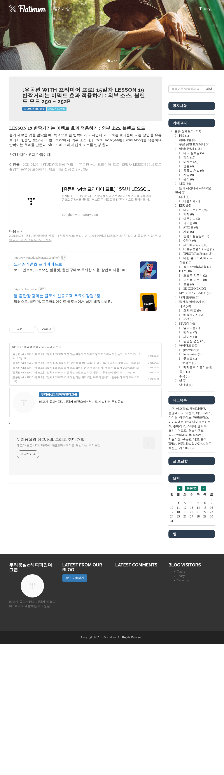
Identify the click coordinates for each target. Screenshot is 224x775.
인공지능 (184, 574)
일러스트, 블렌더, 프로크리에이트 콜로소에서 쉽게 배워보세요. (63, 363)
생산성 (185, 516)
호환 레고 (192, 441)
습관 (183, 328)
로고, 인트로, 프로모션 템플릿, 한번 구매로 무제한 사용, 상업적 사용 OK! (70, 331)
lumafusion (192, 485)
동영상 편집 (31, 408)
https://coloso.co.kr (25, 350)
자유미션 (174, 570)
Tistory (203, 7)
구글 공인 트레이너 (193, 275)
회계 (188, 345)
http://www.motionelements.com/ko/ (36, 318)
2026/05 (192, 619)
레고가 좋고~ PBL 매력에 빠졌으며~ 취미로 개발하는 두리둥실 (58, 506)
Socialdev (110, 768)
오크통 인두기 (195, 406)
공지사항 (62, 9)
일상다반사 (190, 280)
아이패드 (187, 476)
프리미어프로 (177, 561)
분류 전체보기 (187, 262)
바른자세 (191, 332)
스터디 (191, 557)
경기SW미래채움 (197, 398)
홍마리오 (179, 557)
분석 (204, 570)
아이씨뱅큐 (176, 553)
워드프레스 (203, 544)
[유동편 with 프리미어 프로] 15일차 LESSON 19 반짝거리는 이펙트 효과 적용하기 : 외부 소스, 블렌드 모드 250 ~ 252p (83, 95)
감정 (189, 288)
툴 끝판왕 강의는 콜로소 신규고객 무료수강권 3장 (57, 357)
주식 (183, 507)
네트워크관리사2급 (198, 380)
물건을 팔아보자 (192, 433)
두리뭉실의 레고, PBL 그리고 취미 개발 (51, 500)
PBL (183, 266)
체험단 (173, 579)
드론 (188, 415)
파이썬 (190, 354)
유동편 (186, 570)
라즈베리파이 (195, 376)
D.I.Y (185, 402)
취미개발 (187, 271)
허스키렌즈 (196, 561)
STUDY (16, 408)
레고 (184, 437)
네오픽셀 (182, 540)
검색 (209, 220)
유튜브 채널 (193, 301)
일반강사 (198, 574)
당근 (208, 574)
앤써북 (202, 557)
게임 (188, 306)
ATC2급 (190, 358)
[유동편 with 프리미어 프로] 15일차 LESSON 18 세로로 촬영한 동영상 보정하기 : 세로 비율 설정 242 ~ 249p (73, 428)
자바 (188, 363)
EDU (184, 336)
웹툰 (188, 297)
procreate (191, 481)
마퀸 (171, 540)
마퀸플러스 (200, 548)
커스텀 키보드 (195, 411)
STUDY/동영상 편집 (34, 109)
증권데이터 (176, 544)
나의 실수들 (193, 284)
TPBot (172, 574)
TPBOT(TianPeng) (198, 385)
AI (182, 511)
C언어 (189, 371)
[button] (17, 35)
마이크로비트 (195, 341)
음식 (188, 310)
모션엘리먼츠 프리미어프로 (38, 325)
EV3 (188, 450)
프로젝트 (187, 494)
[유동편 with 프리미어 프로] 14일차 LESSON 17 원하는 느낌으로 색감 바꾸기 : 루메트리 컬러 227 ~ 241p (71, 433)
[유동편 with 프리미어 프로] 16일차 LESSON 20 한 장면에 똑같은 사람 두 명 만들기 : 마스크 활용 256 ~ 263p (74, 424)
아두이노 (191, 350)
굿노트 (190, 489)
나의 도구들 (189, 428)
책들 (184, 315)
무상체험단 (197, 540)
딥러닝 (190, 463)
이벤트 (190, 293)
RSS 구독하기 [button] (74, 709)
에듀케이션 (193, 446)
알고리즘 (191, 459)
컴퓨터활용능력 (196, 367)
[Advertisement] (85, 277)
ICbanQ (198, 566)
